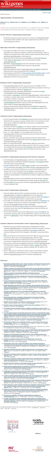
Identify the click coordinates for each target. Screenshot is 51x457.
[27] (5, 234)
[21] (17, 184)
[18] (48, 167)
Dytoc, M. (3, 22)
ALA (31, 50)
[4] (15, 67)
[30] (10, 249)
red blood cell (22, 138)
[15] (21, 141)
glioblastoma (11, 41)
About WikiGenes (35, 407)
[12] (15, 124)
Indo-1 (34, 167)
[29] (46, 241)
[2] (30, 56)
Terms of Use (13, 408)
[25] (16, 210)
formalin (37, 245)
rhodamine (41, 161)
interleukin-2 (44, 200)
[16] (15, 151)
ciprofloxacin (16, 95)
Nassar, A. (24, 22)
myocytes (6, 204)
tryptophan (24, 119)
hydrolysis (24, 102)
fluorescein (27, 147)
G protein (6, 165)
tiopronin (34, 108)
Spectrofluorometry (9, 178)
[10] (30, 104)
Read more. (40, 29)
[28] (41, 237)
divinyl (43, 91)
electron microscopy (9, 210)
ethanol (35, 139)
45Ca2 (20, 167)
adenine (38, 69)
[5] (34, 71)
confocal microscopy (28, 86)
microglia (36, 199)
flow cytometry (31, 38)
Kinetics (6, 106)
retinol (9, 60)
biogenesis (13, 91)
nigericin (31, 171)
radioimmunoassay (44, 236)
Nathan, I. (34, 22)
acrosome (36, 145)
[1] (19, 41)
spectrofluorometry (43, 38)
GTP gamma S (26, 165)
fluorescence (13, 38)
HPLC (26, 252)
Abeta (22, 206)
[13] (40, 130)
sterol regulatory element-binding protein (34, 73)
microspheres (30, 243)
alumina (43, 58)
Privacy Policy (7, 408)
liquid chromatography (20, 71)
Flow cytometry (8, 243)
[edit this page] (46, 12)
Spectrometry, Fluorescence (22, 34)
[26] (5, 217)
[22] (41, 195)
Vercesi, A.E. (14, 22)
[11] (14, 110)
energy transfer (21, 76)
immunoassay (8, 241)
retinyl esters (17, 60)
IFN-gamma (34, 230)
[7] (31, 89)
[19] (8, 176)
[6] (26, 76)
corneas (37, 132)
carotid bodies (34, 130)
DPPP (11, 182)
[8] (30, 93)
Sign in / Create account (46, 0)
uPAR (18, 195)
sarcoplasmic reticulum (19, 121)
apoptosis (14, 89)
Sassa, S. (44, 22)
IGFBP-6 (43, 212)
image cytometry (22, 38)
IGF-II (36, 212)
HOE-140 (42, 180)
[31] (40, 254)
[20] (46, 180)
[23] (41, 199)
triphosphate (18, 63)
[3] (15, 62)
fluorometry (41, 228)
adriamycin (27, 89)
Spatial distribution (9, 73)
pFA (32, 245)
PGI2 (5, 236)
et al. (8, 22)
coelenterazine (15, 215)
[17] (23, 163)
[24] (34, 204)
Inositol (13, 63)
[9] (23, 99)
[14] (21, 136)
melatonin (20, 126)
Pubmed (22, 266)
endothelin (45, 197)
